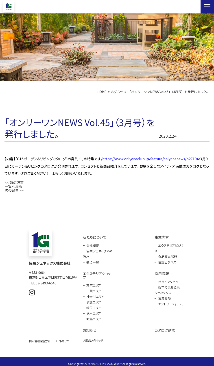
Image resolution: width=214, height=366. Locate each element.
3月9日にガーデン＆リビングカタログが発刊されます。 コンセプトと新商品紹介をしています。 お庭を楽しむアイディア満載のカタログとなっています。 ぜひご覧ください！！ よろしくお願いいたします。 (106, 166)
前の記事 (16, 182)
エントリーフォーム (170, 301)
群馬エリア (93, 315)
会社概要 (92, 244)
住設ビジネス (167, 260)
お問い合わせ (93, 336)
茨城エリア (93, 299)
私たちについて (94, 236)
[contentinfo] (107, 292)
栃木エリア (93, 310)
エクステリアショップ (97, 273)
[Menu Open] (207, 6)
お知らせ (117, 91)
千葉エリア (93, 288)
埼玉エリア (93, 304)
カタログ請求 (165, 326)
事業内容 (162, 236)
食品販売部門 (167, 255)
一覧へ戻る (13, 185)
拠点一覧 (92, 260)
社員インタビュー (169, 279)
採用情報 (162, 271)
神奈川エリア (95, 293)
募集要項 (164, 295)
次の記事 (11, 189)
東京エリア (93, 283)
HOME (101, 91)
